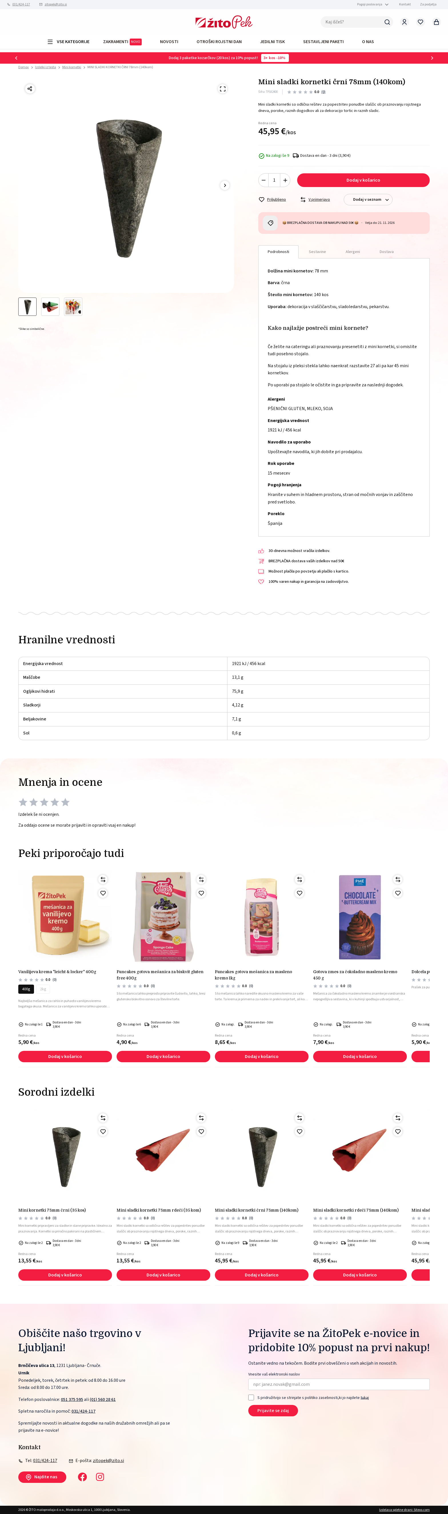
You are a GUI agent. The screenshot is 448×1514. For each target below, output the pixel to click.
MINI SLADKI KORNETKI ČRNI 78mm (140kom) (120, 67)
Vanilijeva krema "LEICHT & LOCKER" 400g (57, 971)
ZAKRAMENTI (122, 42)
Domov (23, 67)
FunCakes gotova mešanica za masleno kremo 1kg (253, 974)
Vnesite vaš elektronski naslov (274, 1374)
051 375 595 (72, 1399)
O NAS (368, 42)
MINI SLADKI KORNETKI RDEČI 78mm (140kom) (356, 1210)
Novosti (169, 42)
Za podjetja (428, 4)
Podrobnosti (278, 252)
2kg (43, 989)
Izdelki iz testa (45, 67)
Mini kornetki (71, 67)
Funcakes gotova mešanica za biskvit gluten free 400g (160, 974)
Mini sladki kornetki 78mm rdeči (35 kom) (159, 1210)
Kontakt (405, 4)
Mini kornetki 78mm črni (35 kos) (52, 1210)
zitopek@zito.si (56, 4)
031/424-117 (21, 4)
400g (26, 989)
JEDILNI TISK (272, 42)
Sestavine (317, 252)
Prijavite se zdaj (273, 1410)
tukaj (365, 1397)
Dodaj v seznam (372, 199)
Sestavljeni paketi (323, 42)
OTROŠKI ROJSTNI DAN (219, 42)
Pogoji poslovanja (369, 4)
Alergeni (353, 252)
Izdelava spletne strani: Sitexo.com (404, 1509)
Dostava (387, 252)
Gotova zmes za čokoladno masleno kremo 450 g (355, 974)
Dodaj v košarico (363, 180)
